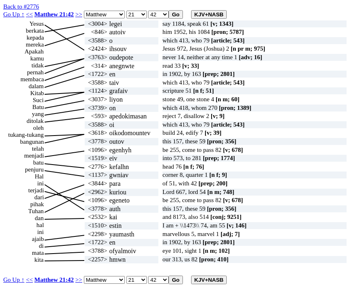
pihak (37, 204)
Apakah (34, 51)
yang (38, 114)
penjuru (34, 169)
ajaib (38, 239)
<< (29, 14)
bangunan (32, 141)
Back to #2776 (21, 6)
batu (38, 162)
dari (39, 197)
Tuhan (36, 211)
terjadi (36, 190)
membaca (32, 79)
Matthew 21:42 (54, 14)
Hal (39, 176)
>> (78, 14)
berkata (35, 30)
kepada (35, 37)
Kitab (37, 93)
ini (40, 183)
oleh (38, 128)
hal (40, 225)
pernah (35, 72)
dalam (36, 86)
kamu (37, 58)
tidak (38, 65)
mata (38, 252)
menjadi (34, 155)
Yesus (36, 23)
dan (39, 218)
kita (39, 259)
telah (38, 148)
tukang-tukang (26, 134)
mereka (35, 44)
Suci (38, 100)
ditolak (35, 121)
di (41, 246)
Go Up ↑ (14, 14)
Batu (38, 107)
